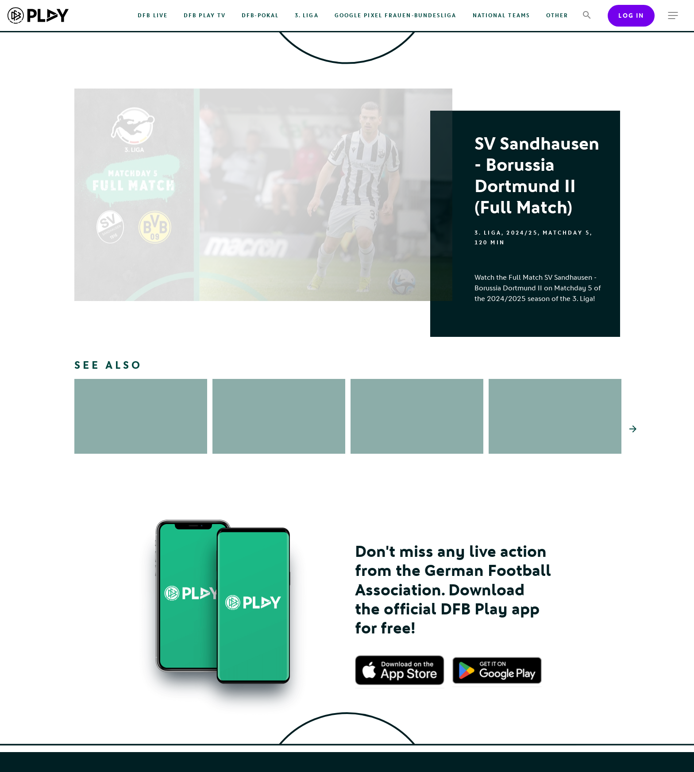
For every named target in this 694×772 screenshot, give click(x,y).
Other (557, 15)
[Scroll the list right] (633, 429)
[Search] (586, 15)
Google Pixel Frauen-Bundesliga (396, 15)
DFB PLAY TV (205, 15)
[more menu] (673, 15)
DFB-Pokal (260, 15)
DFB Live (153, 15)
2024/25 (521, 233)
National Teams (501, 15)
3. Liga (307, 15)
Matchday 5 (566, 233)
